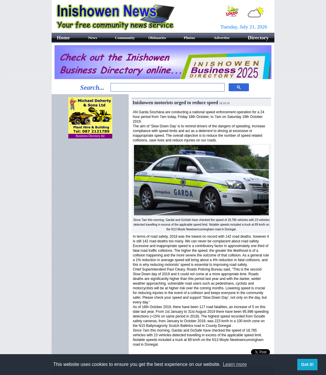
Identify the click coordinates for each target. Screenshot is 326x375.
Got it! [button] (307, 364)
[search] (166, 87)
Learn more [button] (235, 364)
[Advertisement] (90, 238)
